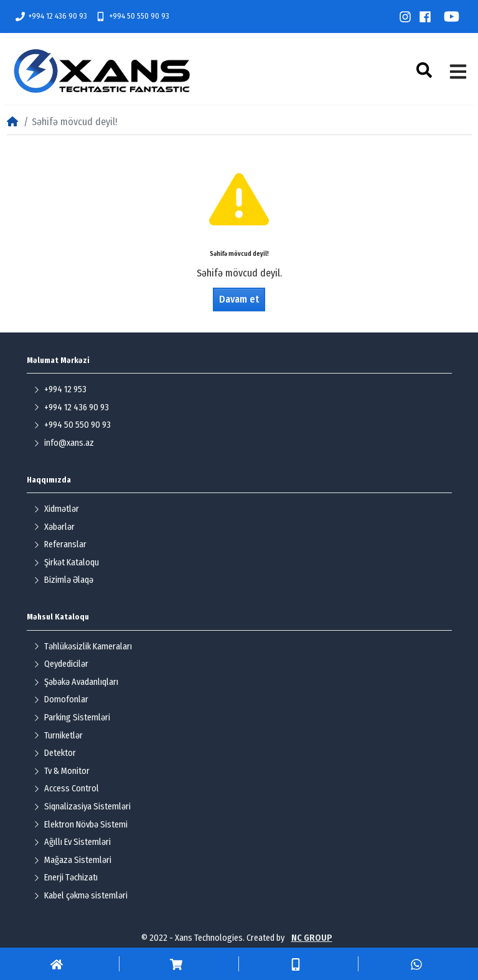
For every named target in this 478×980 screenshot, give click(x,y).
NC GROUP (311, 938)
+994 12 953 (60, 389)
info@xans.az (64, 443)
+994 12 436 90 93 (52, 16)
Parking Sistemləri (72, 717)
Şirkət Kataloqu (66, 562)
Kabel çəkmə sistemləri (81, 895)
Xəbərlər (54, 527)
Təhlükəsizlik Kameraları (83, 646)
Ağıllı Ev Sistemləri (72, 842)
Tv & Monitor (62, 771)
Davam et (239, 299)
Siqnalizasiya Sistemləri (82, 806)
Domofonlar (61, 699)
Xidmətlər (56, 509)
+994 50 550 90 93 (132, 16)
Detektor (55, 753)
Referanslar (60, 544)
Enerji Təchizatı (66, 877)
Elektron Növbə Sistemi (81, 824)
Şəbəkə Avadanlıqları (76, 682)
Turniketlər (58, 735)
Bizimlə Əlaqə (63, 580)
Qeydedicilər (61, 664)
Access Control (66, 788)
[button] (426, 70)
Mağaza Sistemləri (72, 860)
